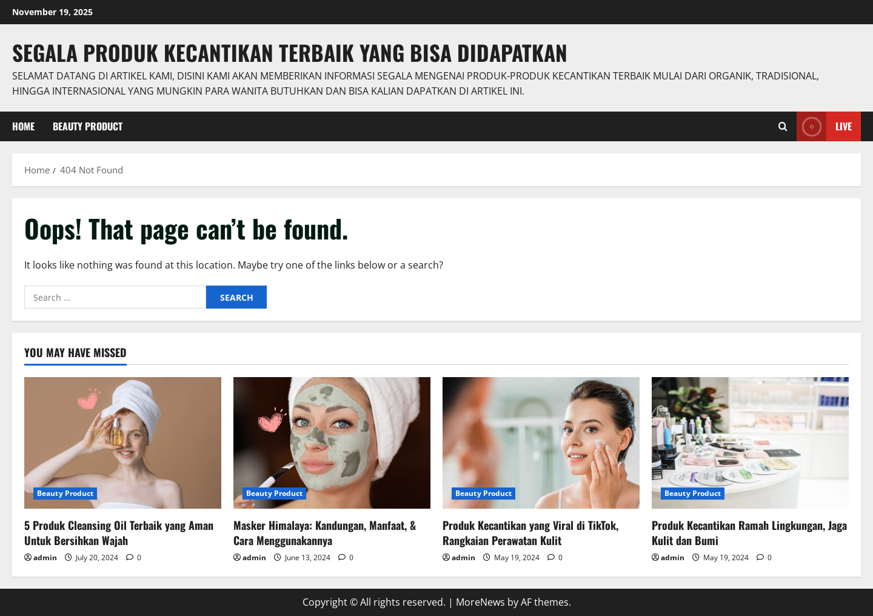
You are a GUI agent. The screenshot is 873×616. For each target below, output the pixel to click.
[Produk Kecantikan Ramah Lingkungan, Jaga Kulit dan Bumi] (750, 443)
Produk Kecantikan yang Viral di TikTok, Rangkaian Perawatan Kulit (530, 532)
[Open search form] (783, 126)
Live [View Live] (824, 126)
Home (23, 126)
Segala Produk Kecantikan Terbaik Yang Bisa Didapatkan (289, 52)
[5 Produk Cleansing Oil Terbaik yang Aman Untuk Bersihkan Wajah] (122, 443)
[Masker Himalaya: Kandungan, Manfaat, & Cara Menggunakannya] (331, 443)
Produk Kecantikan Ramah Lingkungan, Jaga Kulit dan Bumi (749, 532)
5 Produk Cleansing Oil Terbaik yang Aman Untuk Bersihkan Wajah (118, 532)
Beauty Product (87, 126)
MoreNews (480, 602)
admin (45, 557)
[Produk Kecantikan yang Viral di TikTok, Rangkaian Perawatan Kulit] (541, 443)
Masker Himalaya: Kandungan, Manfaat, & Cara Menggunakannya (324, 532)
